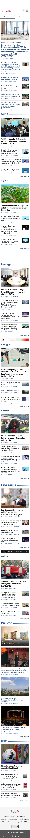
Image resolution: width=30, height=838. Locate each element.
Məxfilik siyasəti (17, 822)
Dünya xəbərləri (8, 485)
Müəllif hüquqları (24, 819)
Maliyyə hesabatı (21, 816)
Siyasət (4, 180)
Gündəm (5, 411)
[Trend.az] (6, 11)
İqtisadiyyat (6, 264)
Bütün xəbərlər (24, 176)
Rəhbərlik (3, 819)
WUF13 (4, 114)
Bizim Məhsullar (13, 819)
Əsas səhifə (7, 17)
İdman (4, 741)
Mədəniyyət (6, 623)
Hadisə (4, 556)
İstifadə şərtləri (6, 822)
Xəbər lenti (22, 17)
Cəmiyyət (5, 344)
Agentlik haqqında (9, 816)
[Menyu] (27, 11)
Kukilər (26, 822)
